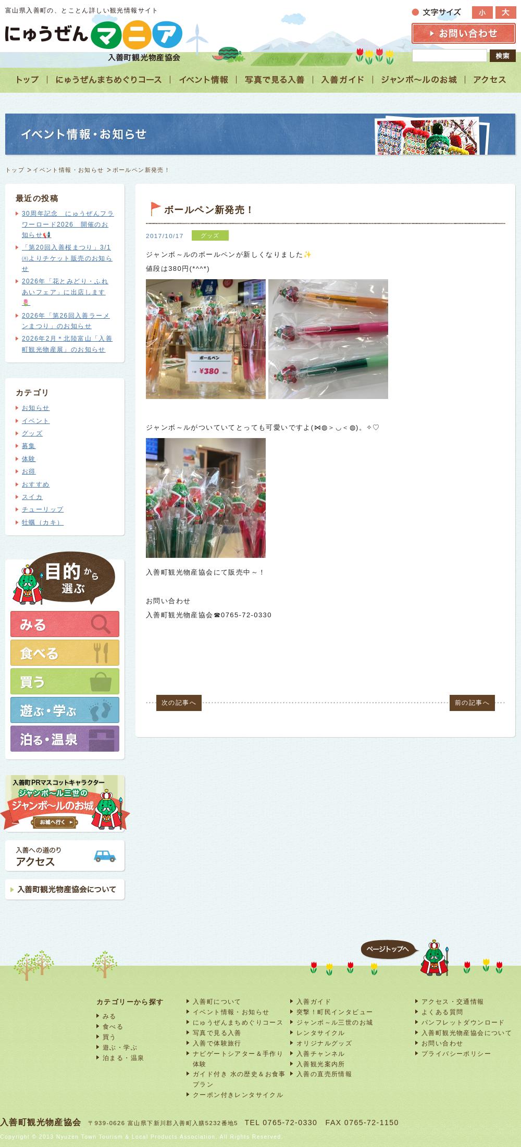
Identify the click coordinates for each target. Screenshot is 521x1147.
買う (110, 1036)
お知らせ (36, 408)
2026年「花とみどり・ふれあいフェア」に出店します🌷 (65, 292)
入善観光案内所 (320, 1064)
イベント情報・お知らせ (68, 170)
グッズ (32, 433)
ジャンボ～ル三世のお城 (334, 1022)
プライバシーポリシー (456, 1053)
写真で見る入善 (217, 1032)
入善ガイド (313, 1001)
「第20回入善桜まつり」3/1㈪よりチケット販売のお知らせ (67, 258)
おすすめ (36, 484)
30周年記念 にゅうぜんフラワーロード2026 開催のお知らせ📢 (68, 224)
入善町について (217, 1001)
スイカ (32, 497)
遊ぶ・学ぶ (120, 1047)
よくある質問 (442, 1011)
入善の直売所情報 (324, 1073)
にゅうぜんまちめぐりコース (238, 1022)
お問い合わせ (442, 1043)
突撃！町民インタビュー (334, 1011)
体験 (29, 459)
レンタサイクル (320, 1032)
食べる (113, 1026)
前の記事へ (472, 702)
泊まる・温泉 (123, 1057)
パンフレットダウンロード (463, 1022)
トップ (14, 170)
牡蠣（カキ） (43, 522)
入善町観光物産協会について (466, 1032)
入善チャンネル (320, 1053)
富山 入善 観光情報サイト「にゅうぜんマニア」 (93, 35)
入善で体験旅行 (217, 1043)
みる (110, 1016)
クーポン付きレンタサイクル (238, 1094)
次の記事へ (179, 702)
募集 (29, 446)
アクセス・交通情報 (453, 1001)
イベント (36, 421)
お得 (29, 471)
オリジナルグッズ (324, 1043)
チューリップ (43, 509)
